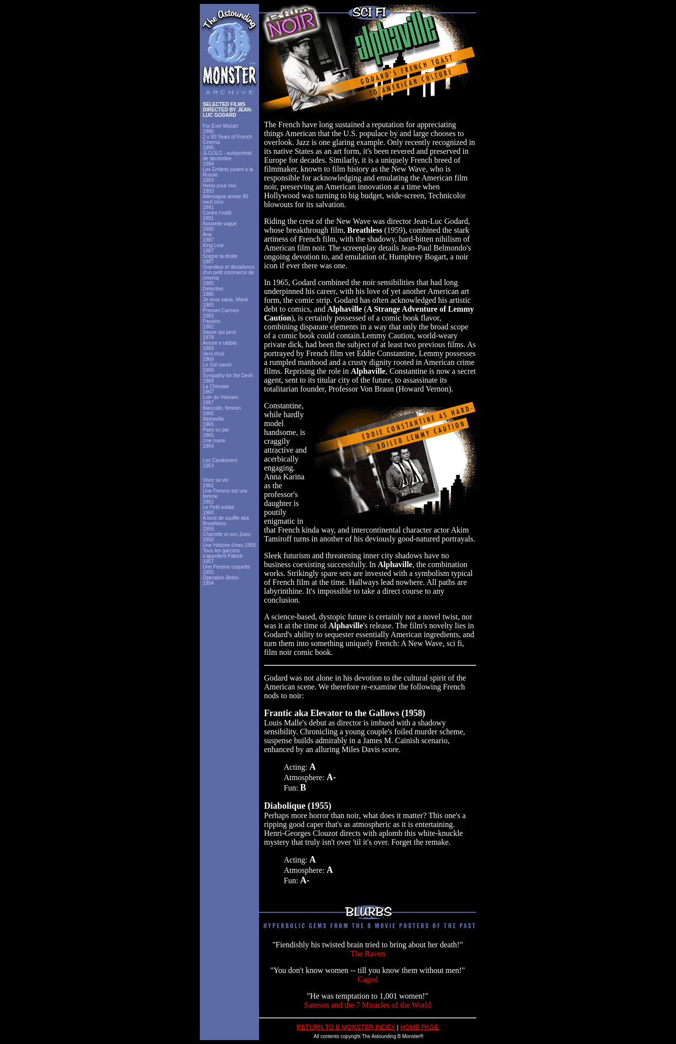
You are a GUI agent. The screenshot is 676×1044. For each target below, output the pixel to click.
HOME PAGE (419, 1027)
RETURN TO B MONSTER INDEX (346, 1027)
